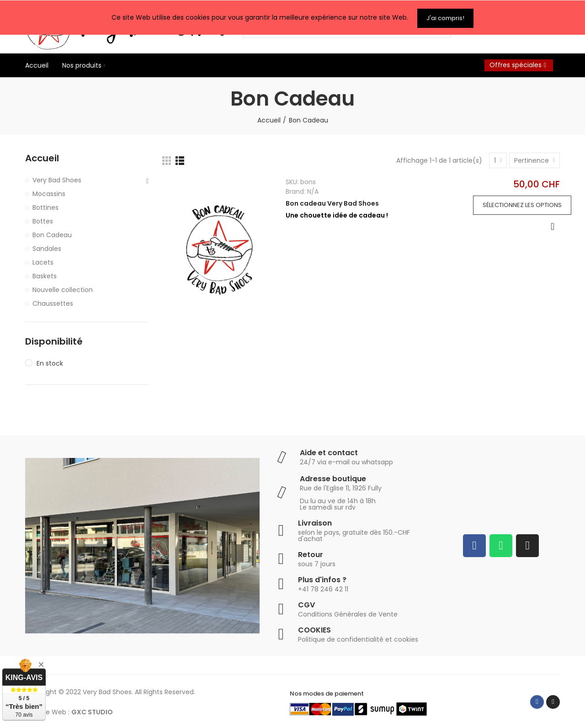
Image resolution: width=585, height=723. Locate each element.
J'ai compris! (445, 16)
